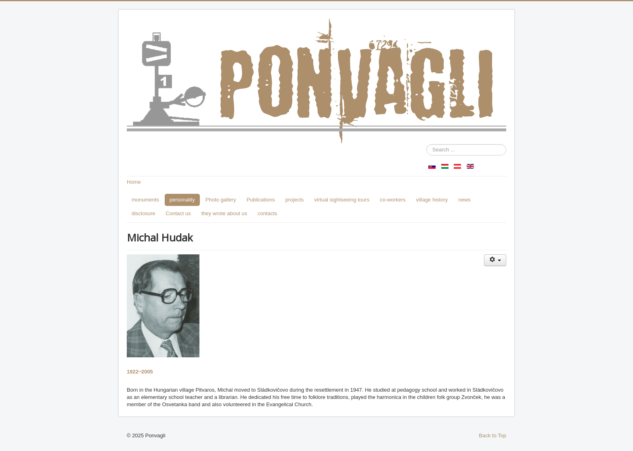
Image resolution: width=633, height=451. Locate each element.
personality (182, 200)
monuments (145, 200)
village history (432, 200)
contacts (267, 213)
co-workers (393, 200)
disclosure (143, 213)
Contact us (178, 213)
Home (134, 182)
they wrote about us (224, 213)
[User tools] (495, 260)
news (464, 200)
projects (294, 200)
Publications (261, 200)
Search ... (426, 144)
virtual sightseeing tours (341, 200)
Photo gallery (220, 200)
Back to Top (492, 435)
